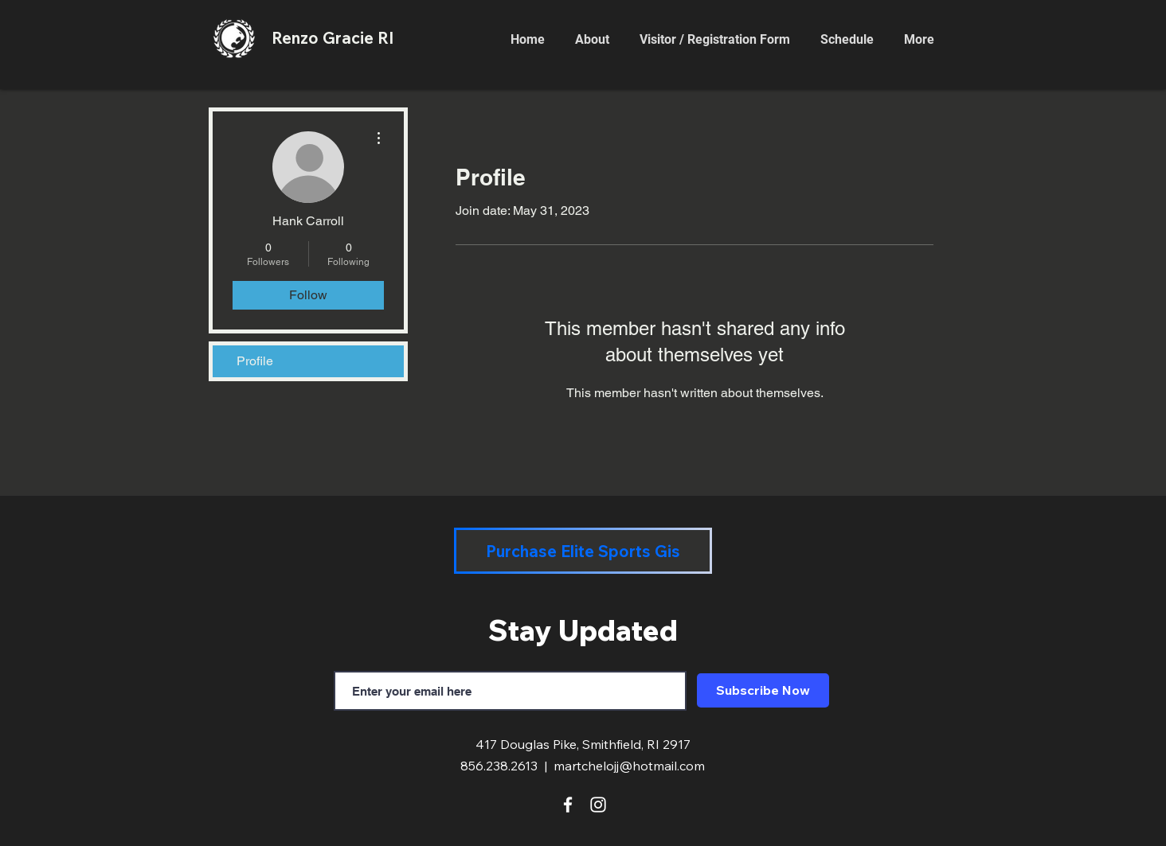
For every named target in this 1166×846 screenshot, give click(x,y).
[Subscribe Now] (763, 690)
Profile (255, 360)
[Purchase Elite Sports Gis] (583, 551)
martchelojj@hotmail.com (629, 766)
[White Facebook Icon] (568, 804)
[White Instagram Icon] (598, 804)
